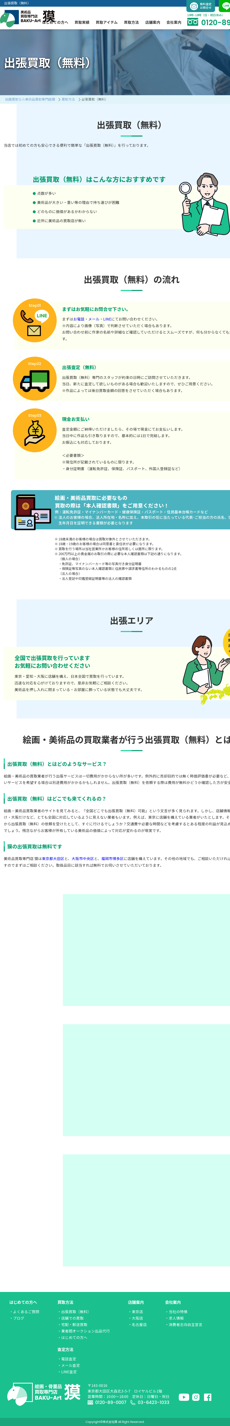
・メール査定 (69, 1365)
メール (93, 319)
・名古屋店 (137, 1324)
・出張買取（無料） (74, 1311)
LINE (107, 319)
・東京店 (135, 1311)
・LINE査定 (67, 1371)
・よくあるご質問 (24, 1311)
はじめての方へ (23, 1302)
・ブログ (16, 1318)
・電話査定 (67, 1358)
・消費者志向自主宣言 (183, 1324)
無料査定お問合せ (201, 6)
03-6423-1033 (149, 1402)
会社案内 (173, 1302)
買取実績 (82, 22)
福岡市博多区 (112, 858)
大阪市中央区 (83, 858)
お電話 (78, 319)
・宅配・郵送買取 (72, 1324)
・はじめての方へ (72, 1337)
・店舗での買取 (71, 1318)
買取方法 (65, 1302)
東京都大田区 (53, 858)
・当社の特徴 (176, 1311)
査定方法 (65, 1349)
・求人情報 (174, 1318)
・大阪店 (135, 1318)
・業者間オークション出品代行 (84, 1331)
